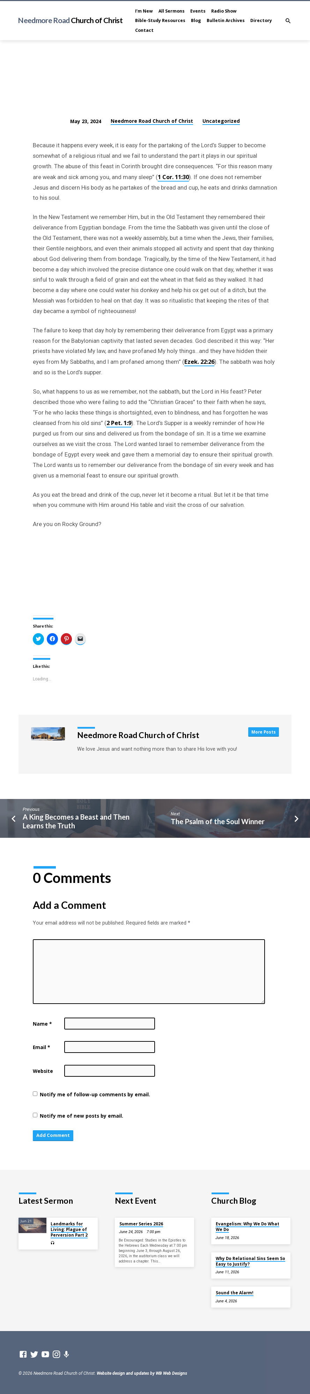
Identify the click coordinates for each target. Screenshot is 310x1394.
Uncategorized (221, 121)
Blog (196, 20)
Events (198, 11)
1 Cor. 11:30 (173, 177)
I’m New (144, 11)
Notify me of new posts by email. (81, 1115)
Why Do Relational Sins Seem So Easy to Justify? (250, 1261)
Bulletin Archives (226, 20)
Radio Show (224, 11)
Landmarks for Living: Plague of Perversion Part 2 (69, 1229)
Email (41, 1047)
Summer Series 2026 (141, 1223)
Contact (144, 30)
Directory (261, 20)
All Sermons (171, 11)
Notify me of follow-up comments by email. (95, 1094)
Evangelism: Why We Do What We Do (247, 1226)
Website (43, 1071)
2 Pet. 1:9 (118, 423)
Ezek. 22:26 (199, 362)
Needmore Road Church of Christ (152, 121)
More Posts (263, 732)
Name (42, 1023)
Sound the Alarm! (234, 1292)
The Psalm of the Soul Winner (218, 821)
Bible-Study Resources (160, 20)
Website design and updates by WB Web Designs (142, 1373)
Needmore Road (70, 20)
